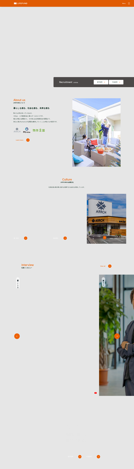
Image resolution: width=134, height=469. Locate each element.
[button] (117, 300)
